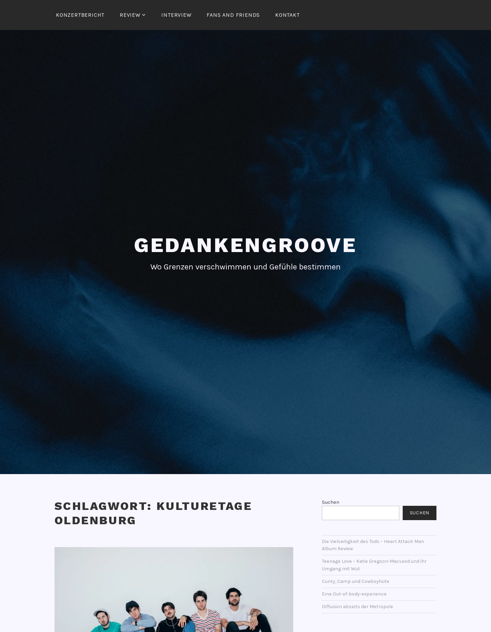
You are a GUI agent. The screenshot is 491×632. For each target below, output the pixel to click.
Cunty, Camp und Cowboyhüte (355, 581)
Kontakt (287, 15)
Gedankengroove (245, 245)
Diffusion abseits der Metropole (357, 606)
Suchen (330, 502)
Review (130, 15)
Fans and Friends (233, 15)
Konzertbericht (80, 15)
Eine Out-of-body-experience (354, 594)
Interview (176, 15)
